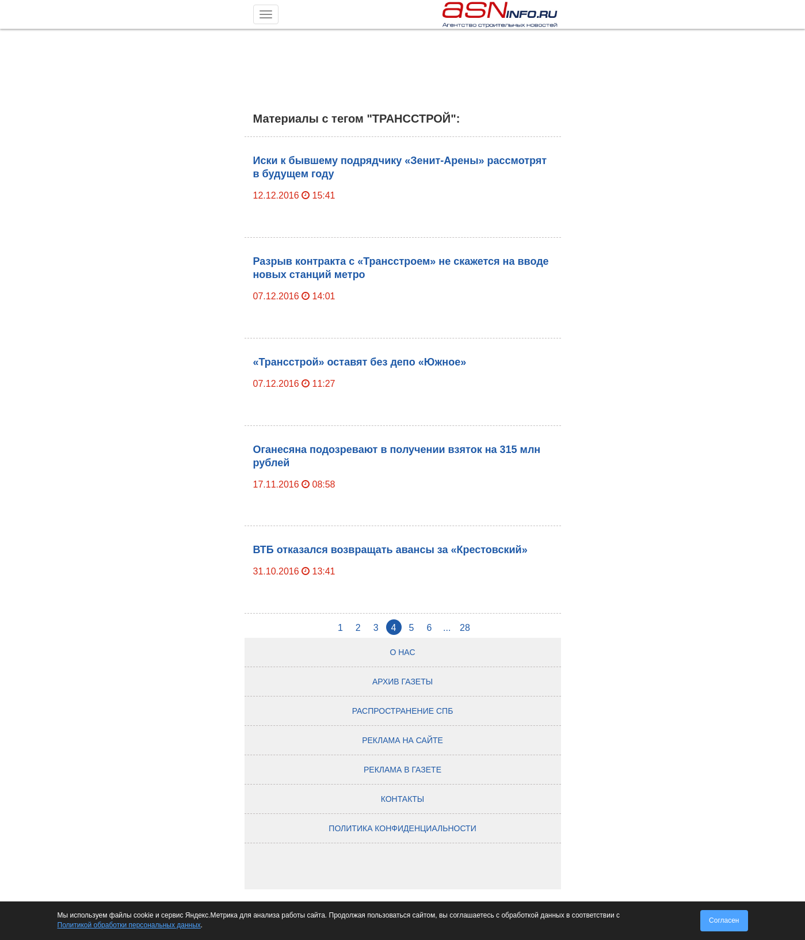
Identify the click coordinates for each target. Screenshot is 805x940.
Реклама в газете (402, 769)
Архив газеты (402, 681)
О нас (402, 652)
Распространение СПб (402, 711)
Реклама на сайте (402, 740)
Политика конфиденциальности (402, 828)
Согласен (724, 920)
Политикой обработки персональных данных (129, 925)
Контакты (403, 799)
